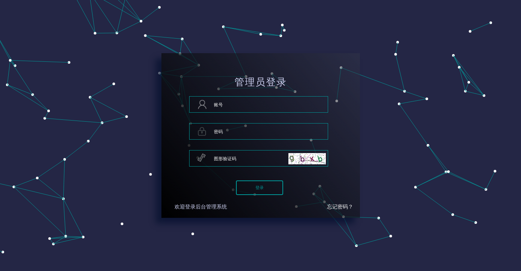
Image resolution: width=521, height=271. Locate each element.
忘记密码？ (340, 207)
